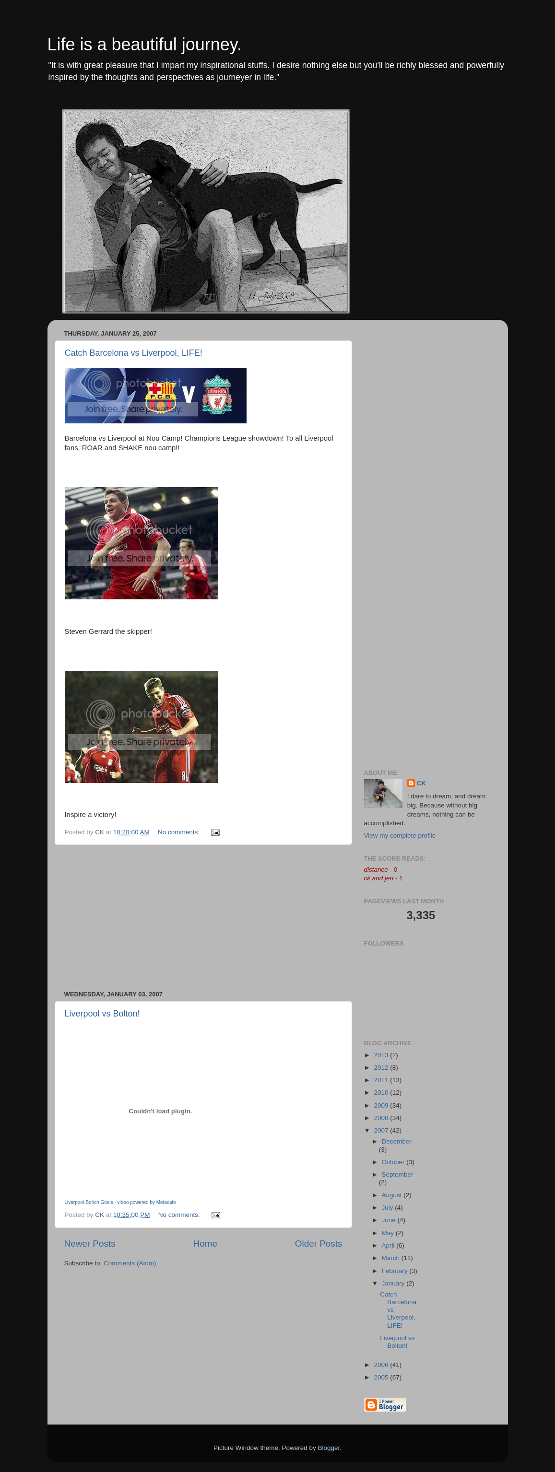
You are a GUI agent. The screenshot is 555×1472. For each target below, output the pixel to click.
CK (421, 783)
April (389, 1245)
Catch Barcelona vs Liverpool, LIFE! (133, 353)
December (397, 1141)
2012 (382, 1067)
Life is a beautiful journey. (144, 44)
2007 (382, 1130)
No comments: (179, 832)
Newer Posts (90, 1243)
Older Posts (318, 1243)
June (390, 1220)
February (396, 1270)
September (397, 1174)
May (389, 1233)
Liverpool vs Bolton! (102, 1013)
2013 (382, 1055)
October (394, 1162)
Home (205, 1243)
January (394, 1283)
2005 (382, 1377)
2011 (382, 1080)
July (388, 1207)
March (391, 1258)
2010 (382, 1092)
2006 (382, 1364)
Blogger (329, 1447)
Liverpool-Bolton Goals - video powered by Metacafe (120, 1202)
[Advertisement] (203, 918)
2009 (382, 1105)
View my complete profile (400, 835)
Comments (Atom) (130, 1263)
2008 (382, 1118)
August (393, 1195)
